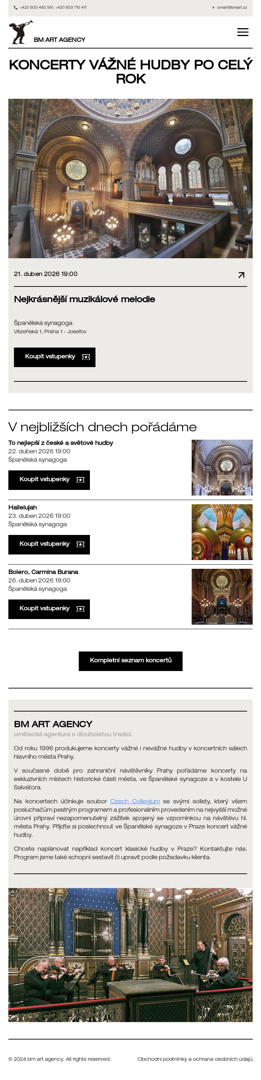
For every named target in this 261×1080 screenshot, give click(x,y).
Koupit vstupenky (57, 357)
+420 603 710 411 (70, 8)
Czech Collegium (135, 802)
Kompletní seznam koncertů (130, 661)
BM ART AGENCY (46, 32)
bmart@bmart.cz (232, 8)
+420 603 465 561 (36, 8)
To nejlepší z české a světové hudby (60, 444)
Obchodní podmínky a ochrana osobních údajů (195, 1059)
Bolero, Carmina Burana (43, 573)
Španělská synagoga (43, 324)
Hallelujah (22, 508)
